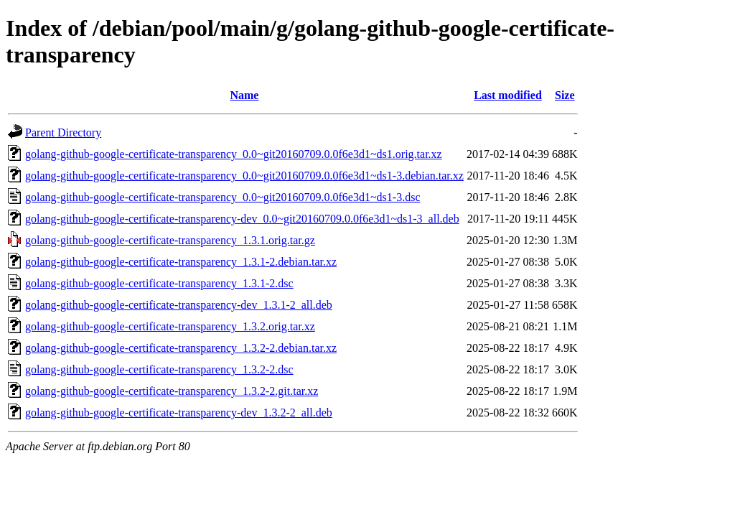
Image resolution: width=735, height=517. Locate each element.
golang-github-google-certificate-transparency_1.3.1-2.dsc (159, 283)
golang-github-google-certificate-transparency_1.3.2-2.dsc (159, 369)
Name (244, 95)
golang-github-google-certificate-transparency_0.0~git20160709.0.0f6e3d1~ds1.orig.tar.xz (233, 154)
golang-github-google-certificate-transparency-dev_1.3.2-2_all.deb (178, 412)
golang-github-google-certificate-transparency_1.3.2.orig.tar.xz (170, 326)
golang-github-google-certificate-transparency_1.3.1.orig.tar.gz (170, 240)
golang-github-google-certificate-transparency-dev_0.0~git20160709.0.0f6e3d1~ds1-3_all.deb (242, 219)
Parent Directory (63, 132)
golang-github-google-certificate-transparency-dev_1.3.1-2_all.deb (178, 305)
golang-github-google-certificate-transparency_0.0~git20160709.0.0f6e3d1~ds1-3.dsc (223, 197)
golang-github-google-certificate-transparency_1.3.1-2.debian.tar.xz (181, 262)
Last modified (508, 95)
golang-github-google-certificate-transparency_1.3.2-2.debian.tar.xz (181, 348)
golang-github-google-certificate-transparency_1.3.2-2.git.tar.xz (171, 391)
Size (565, 95)
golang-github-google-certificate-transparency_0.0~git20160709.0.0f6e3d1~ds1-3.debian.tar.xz (244, 175)
